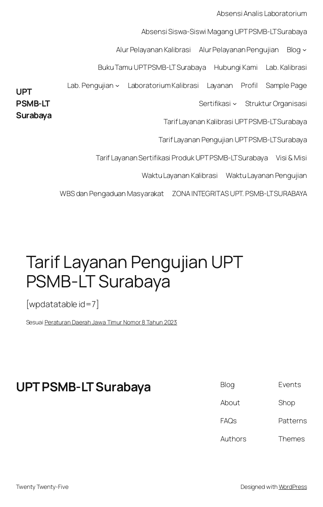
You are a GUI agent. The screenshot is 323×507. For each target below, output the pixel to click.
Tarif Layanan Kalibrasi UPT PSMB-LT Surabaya (235, 121)
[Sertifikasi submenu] (235, 103)
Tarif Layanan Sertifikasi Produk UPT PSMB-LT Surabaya (182, 157)
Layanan (220, 85)
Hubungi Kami (236, 67)
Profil (249, 85)
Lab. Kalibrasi (286, 67)
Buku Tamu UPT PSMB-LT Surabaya (152, 67)
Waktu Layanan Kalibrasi (180, 175)
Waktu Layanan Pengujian (266, 175)
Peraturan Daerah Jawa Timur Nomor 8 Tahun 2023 (111, 322)
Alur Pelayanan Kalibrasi (153, 49)
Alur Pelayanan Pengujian (239, 49)
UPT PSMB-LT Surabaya (33, 103)
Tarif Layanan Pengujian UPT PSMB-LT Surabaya (233, 139)
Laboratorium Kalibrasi (163, 85)
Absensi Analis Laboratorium (262, 13)
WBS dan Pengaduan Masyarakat (112, 193)
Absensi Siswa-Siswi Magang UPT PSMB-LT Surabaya (224, 31)
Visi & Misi (291, 157)
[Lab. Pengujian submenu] (117, 85)
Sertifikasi (215, 103)
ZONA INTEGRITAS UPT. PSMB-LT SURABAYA (239, 193)
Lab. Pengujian (90, 85)
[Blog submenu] (304, 49)
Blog (294, 49)
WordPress (293, 487)
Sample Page (286, 85)
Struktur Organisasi (276, 103)
